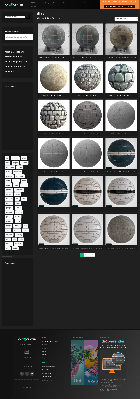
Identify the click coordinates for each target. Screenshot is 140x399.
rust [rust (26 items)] (25, 226)
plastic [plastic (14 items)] (17, 217)
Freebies (56, 3)
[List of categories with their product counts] (15, 17)
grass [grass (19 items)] (8, 185)
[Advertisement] (17, 118)
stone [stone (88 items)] (25, 230)
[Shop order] (126, 19)
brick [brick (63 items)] (24, 158)
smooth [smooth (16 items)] (16, 230)
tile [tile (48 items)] (15, 239)
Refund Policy (46, 370)
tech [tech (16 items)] (8, 239)
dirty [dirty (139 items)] (8, 181)
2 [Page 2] (85, 254)
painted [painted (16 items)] (9, 203)
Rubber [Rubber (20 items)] (17, 226)
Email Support (27, 357)
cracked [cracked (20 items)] (9, 176)
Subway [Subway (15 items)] (19, 235)
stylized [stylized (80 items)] (9, 235)
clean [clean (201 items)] (20, 167)
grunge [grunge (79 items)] (9, 190)
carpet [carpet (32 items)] (15, 163)
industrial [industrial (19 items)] (19, 190)
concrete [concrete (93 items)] (17, 172)
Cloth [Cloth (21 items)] (8, 172)
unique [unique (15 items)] (8, 244)
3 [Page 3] (88, 254)
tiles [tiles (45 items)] (21, 239)
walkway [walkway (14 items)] (18, 244)
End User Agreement (48, 366)
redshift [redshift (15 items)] (9, 221)
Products (66, 3)
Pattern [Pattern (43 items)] (19, 212)
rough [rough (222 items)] (8, 226)
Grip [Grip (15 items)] (16, 185)
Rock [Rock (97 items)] (18, 221)
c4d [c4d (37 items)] (7, 163)
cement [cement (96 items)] (24, 163)
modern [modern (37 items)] (9, 199)
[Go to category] (28, 17)
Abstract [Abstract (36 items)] (15, 158)
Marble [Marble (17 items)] (9, 194)
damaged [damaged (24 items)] (19, 176)
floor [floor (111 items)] (24, 181)
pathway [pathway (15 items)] (9, 212)
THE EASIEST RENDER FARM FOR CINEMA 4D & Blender (113, 346)
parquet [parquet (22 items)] (9, 208)
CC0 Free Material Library (40, 3)
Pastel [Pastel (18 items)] (18, 208)
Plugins (33, 6)
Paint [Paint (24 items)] (24, 199)
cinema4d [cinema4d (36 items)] (10, 167)
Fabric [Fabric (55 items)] (16, 181)
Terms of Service (47, 376)
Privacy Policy (46, 373)
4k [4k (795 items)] (7, 158)
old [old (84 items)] (17, 199)
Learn (75, 3)
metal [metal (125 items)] (17, 194)
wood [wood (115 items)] (15, 248)
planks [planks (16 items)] (8, 217)
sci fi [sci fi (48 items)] (8, 230)
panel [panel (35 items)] (18, 203)
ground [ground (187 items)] (24, 185)
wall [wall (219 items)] (7, 248)
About (83, 3)
